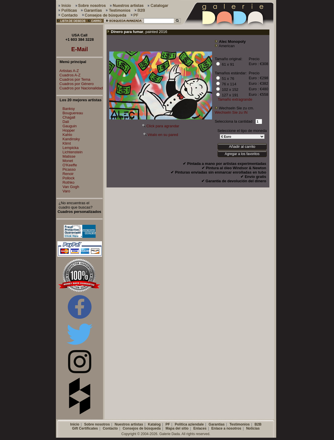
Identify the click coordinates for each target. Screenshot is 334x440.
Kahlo (67, 134)
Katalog (154, 424)
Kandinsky (71, 139)
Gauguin (70, 126)
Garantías (217, 424)
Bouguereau (73, 113)
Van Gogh (71, 187)
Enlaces (200, 428)
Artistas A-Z (67, 71)
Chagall (69, 117)
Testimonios (239, 424)
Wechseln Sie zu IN (231, 112)
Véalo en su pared (162, 134)
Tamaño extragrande (235, 99)
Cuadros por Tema (73, 79)
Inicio (74, 424)
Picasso (69, 169)
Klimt (67, 143)
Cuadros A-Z (68, 75)
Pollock (69, 178)
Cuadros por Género (75, 84)
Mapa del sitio (176, 428)
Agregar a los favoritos (242, 154)
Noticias (253, 428)
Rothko (68, 182)
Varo (66, 191)
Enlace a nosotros (226, 428)
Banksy (69, 108)
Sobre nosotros (97, 424)
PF (167, 424)
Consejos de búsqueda (141, 428)
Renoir (68, 174)
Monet (68, 161)
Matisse (69, 156)
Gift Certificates (85, 428)
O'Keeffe (70, 165)
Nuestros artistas (129, 424)
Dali (66, 121)
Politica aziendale (189, 424)
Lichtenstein (73, 152)
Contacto (110, 428)
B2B (258, 424)
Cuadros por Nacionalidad (79, 88)
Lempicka (71, 148)
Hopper (69, 130)
